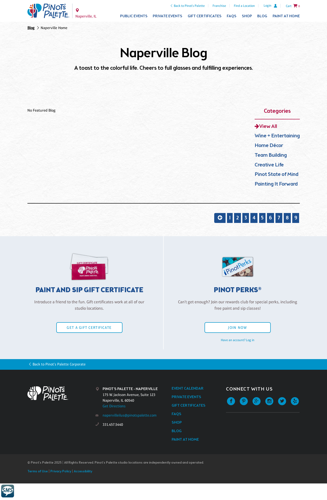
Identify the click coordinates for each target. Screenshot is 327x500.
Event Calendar (188, 388)
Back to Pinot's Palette (189, 5)
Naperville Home (54, 28)
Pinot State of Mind (276, 174)
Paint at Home (286, 16)
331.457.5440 (113, 424)
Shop (247, 16)
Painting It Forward (276, 184)
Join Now (237, 327)
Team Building (271, 155)
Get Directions (114, 406)
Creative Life (269, 165)
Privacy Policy (60, 471)
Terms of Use (37, 471)
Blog (262, 16)
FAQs (231, 16)
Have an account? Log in (237, 340)
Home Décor (269, 145)
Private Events (167, 16)
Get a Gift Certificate (89, 327)
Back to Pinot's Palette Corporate (59, 364)
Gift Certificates (205, 16)
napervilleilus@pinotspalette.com (130, 415)
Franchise (219, 5)
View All (268, 126)
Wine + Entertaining (277, 136)
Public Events (134, 16)
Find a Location (244, 5)
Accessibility (83, 471)
